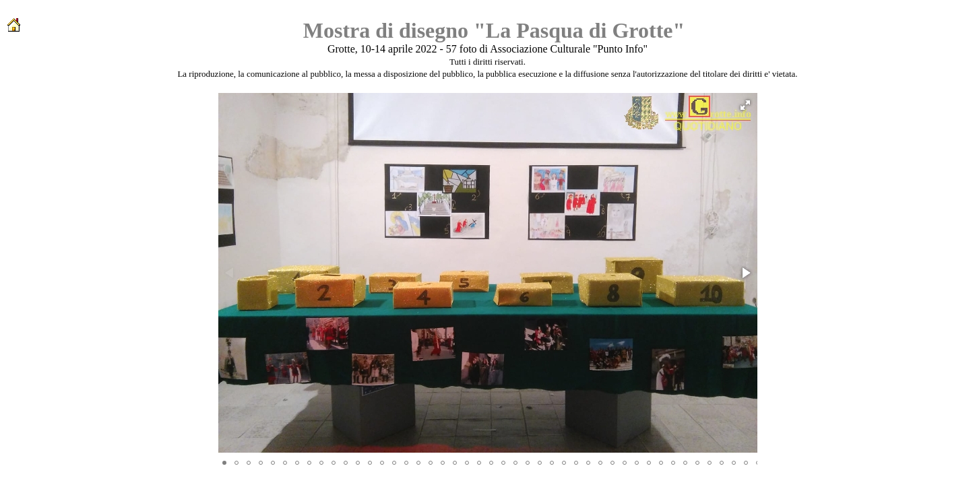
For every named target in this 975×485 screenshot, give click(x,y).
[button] (745, 105)
